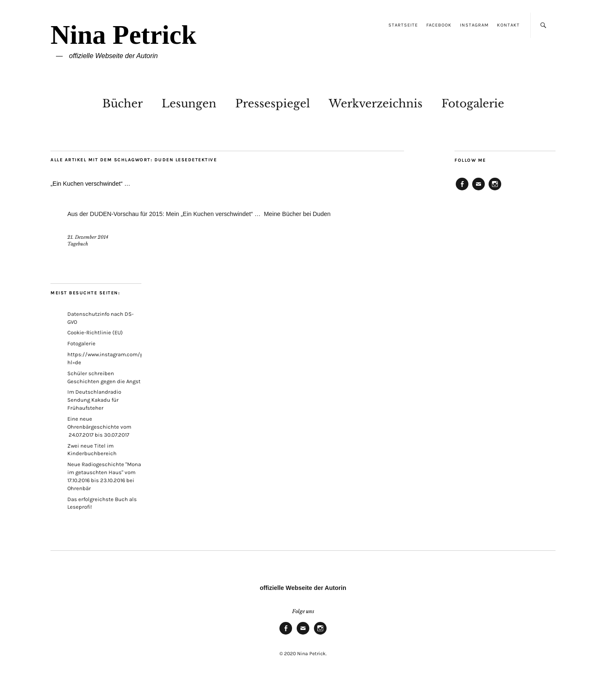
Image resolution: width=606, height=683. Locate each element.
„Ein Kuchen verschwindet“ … (90, 183)
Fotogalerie (472, 103)
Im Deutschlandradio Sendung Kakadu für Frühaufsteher (94, 400)
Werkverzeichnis (376, 103)
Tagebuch (77, 244)
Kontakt (508, 25)
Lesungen (189, 103)
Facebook (439, 25)
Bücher (122, 103)
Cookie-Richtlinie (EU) (95, 332)
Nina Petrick (123, 35)
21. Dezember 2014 (87, 237)
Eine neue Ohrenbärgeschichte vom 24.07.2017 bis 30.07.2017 (99, 427)
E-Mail (478, 189)
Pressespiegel (272, 103)
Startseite (403, 25)
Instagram (474, 25)
